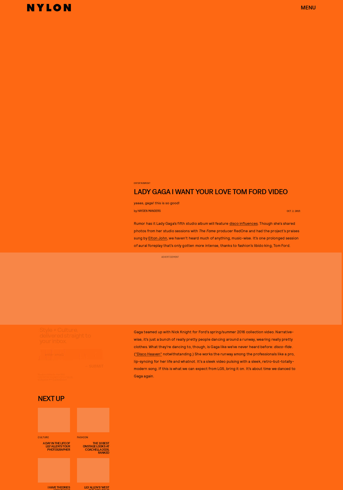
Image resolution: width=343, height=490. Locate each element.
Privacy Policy (59, 383)
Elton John (157, 238)
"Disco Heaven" (148, 354)
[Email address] (70, 358)
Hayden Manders (149, 211)
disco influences (243, 223)
